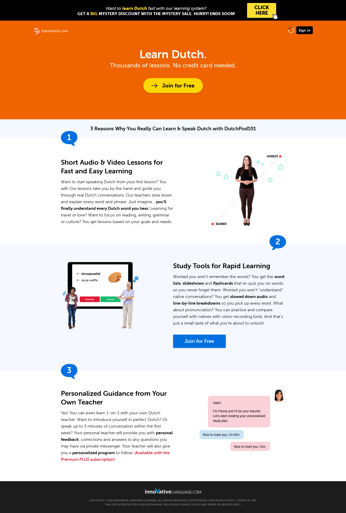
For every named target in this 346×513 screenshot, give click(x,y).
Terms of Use (246, 500)
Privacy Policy (224, 500)
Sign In (305, 30)
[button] (291, 30)
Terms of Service (219, 504)
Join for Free (178, 85)
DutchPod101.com (201, 500)
